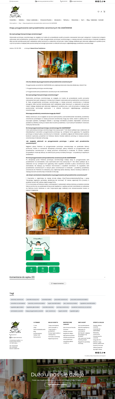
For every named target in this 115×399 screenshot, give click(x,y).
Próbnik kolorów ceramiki (97, 337)
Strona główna (13, 23)
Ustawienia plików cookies (68, 342)
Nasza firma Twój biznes (38, 48)
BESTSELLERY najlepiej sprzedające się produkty (84, 334)
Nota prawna (37, 337)
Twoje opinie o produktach (52, 330)
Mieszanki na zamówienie (81, 330)
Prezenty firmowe (98, 345)
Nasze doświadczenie (39, 329)
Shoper (102, 355)
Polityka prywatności (69, 337)
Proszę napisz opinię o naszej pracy (54, 333)
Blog (20, 23)
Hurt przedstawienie (83, 325)
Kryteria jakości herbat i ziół (38, 334)
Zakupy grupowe (97, 347)
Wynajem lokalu (97, 349)
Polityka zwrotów (68, 331)
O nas (35, 325)
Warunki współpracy (83, 327)
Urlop (35, 327)
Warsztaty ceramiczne (96, 333)
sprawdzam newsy (57, 384)
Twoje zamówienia (53, 325)
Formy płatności (67, 339)
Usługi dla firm (97, 340)
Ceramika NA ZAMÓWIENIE (96, 329)
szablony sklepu (89, 355)
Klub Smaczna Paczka (69, 327)
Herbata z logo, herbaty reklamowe (98, 342)
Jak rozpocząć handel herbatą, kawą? (84, 339)
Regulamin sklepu (68, 333)
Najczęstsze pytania (68, 335)
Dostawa (65, 329)
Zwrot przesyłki (52, 327)
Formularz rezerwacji (54, 336)
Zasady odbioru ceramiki (97, 326)
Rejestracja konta (53, 338)
